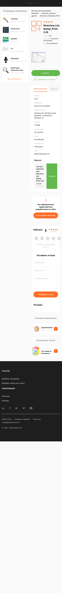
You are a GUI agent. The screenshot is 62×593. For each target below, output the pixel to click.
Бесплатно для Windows (50, 40)
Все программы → (15, 79)
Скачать (45, 73)
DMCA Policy (7, 419)
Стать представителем (45, 215)
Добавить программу (10, 379)
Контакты (6, 396)
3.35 (47, 36)
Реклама (5, 400)
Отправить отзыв (45, 294)
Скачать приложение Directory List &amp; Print (40, 173)
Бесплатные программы (41, 11)
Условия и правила (22, 419)
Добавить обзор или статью (13, 383)
